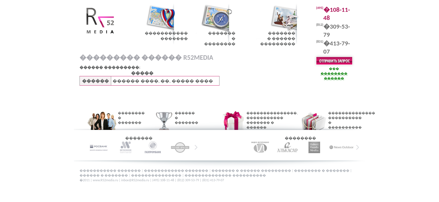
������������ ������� (176, 171)
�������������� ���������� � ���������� (342, 120)
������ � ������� (183, 118)
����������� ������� (110, 171)
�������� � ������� (128, 118)
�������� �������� (219, 38)
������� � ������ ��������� (251, 171)
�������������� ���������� (225, 175)
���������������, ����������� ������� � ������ (265, 120)
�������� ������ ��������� (277, 38)
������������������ (166, 36)
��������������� (156, 175)
